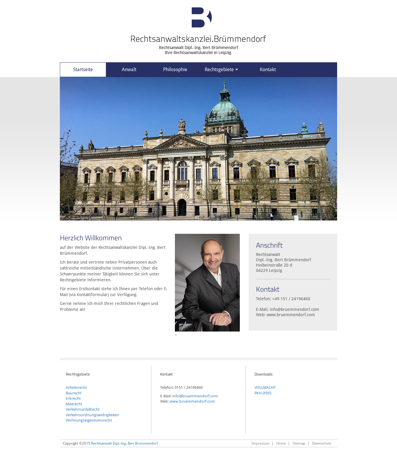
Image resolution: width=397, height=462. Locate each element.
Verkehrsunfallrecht (82, 409)
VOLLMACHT (265, 387)
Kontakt (268, 69)
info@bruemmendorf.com (294, 309)
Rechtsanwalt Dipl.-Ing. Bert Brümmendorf (124, 443)
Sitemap (299, 443)
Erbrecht (73, 398)
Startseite (83, 69)
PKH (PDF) (263, 393)
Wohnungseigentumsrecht (89, 420)
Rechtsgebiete (221, 69)
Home (281, 443)
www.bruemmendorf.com (291, 314)
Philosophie (175, 69)
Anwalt (129, 69)
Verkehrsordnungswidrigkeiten (92, 415)
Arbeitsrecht (76, 387)
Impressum (261, 443)
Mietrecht (74, 404)
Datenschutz (321, 443)
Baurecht (73, 393)
